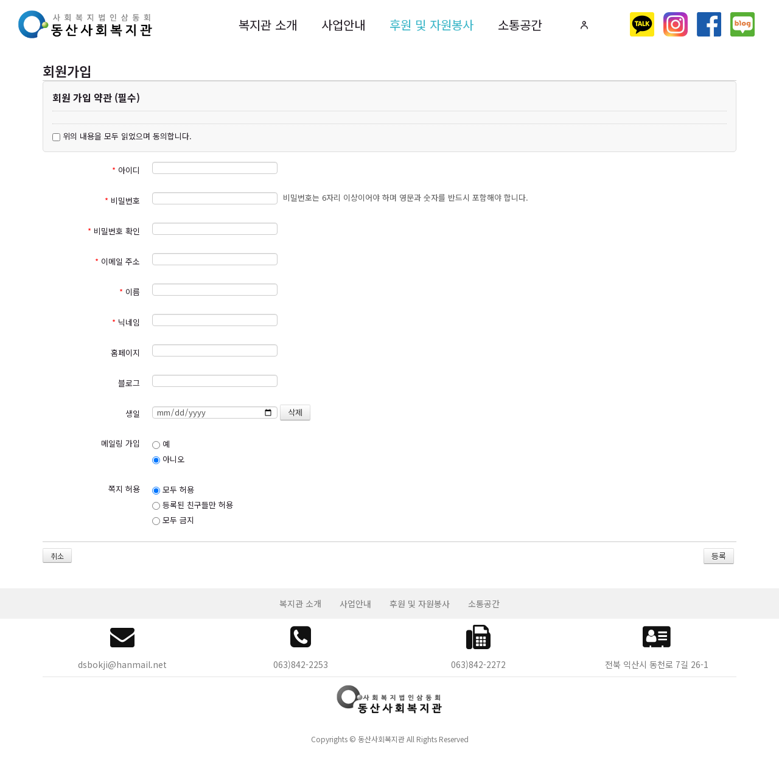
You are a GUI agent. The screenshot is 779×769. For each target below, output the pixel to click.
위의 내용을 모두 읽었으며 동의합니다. (122, 136)
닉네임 (126, 322)
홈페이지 (125, 352)
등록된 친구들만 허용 (192, 504)
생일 (132, 413)
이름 (129, 292)
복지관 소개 (268, 24)
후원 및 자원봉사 (431, 24)
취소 (57, 556)
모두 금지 (173, 520)
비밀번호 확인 (114, 231)
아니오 (168, 459)
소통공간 (520, 24)
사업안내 (343, 24)
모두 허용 (173, 489)
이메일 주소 (117, 261)
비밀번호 (122, 200)
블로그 (129, 383)
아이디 (126, 170)
